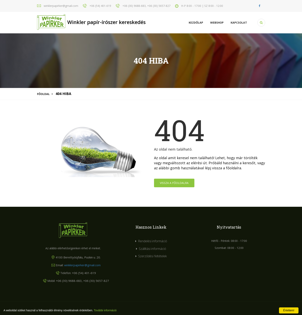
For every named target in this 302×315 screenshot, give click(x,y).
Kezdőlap (196, 22)
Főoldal (43, 94)
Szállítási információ (152, 249)
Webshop (217, 22)
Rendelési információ (152, 241)
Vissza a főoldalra (174, 183)
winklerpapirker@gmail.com (82, 265)
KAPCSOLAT (239, 22)
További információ (105, 310)
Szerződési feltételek (152, 256)
